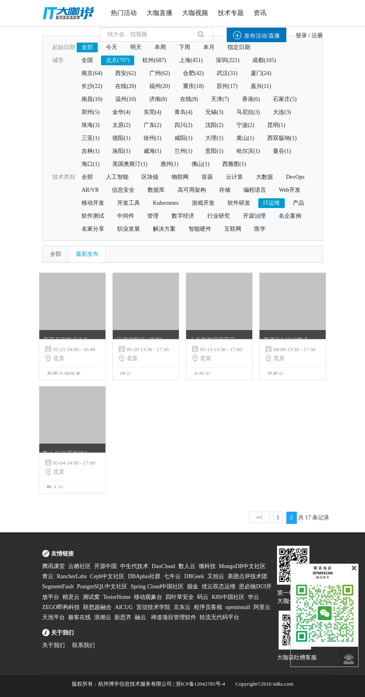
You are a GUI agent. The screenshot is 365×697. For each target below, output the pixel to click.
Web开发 (290, 190)
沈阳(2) (214, 125)
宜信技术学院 (153, 607)
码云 (202, 597)
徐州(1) (152, 138)
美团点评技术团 (247, 576)
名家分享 (93, 229)
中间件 (125, 216)
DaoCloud (163, 566)
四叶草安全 (179, 597)
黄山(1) (245, 138)
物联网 (180, 177)
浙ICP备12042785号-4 (200, 684)
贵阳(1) (214, 151)
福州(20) (159, 86)
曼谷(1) (282, 151)
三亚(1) (90, 138)
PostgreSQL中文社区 (102, 586)
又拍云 (215, 576)
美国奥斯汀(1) (129, 164)
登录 (301, 35)
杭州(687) (154, 60)
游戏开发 (203, 203)
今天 (111, 47)
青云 (48, 576)
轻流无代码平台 (219, 617)
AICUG (124, 607)
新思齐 (122, 617)
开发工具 (128, 203)
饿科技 (207, 566)
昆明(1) (276, 125)
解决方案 (164, 229)
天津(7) (220, 99)
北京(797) (117, 60)
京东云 (182, 607)
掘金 (192, 586)
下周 (184, 47)
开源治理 (254, 216)
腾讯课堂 (53, 566)
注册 (317, 35)
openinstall (237, 607)
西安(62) (125, 73)
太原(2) (121, 125)
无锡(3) (214, 112)
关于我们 (53, 645)
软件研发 (239, 203)
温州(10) (125, 99)
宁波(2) (245, 125)
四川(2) (183, 125)
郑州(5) (90, 112)
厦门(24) (261, 73)
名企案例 (290, 216)
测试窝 (91, 597)
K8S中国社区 (228, 597)
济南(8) (158, 99)
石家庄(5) (284, 99)
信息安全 (123, 190)
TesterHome (117, 597)
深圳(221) (227, 60)
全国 (87, 60)
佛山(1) (200, 164)
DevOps (295, 177)
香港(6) (251, 99)
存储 (224, 190)
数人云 (186, 566)
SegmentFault (58, 586)
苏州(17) (227, 86)
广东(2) (152, 125)
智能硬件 (200, 229)
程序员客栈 (208, 607)
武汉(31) (227, 73)
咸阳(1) (183, 138)
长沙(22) (92, 86)
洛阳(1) (121, 151)
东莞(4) (152, 112)
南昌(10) (92, 99)
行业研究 (218, 216)
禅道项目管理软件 (173, 617)
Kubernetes (166, 203)
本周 (160, 47)
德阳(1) (121, 138)
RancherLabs (72, 576)
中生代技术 (134, 566)
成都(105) (264, 60)
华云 (253, 597)
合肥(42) (193, 73)
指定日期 (239, 47)
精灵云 (70, 597)
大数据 (264, 177)
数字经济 (183, 216)
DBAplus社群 (144, 576)
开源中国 (105, 566)
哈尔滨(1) (248, 151)
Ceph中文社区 (107, 576)
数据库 (156, 190)
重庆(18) (193, 86)
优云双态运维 (219, 586)
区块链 (150, 177)
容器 (207, 177)
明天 (136, 47)
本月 (209, 47)
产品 (298, 203)
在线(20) (125, 86)
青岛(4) (183, 112)
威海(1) (152, 151)
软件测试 (93, 216)
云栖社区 (79, 566)
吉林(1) (90, 151)
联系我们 (83, 645)
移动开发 (93, 203)
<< (259, 518)
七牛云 (172, 576)
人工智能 (117, 177)
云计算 (234, 177)
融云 (141, 617)
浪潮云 (102, 617)
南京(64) (92, 73)
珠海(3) (90, 125)
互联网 (232, 229)
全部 (87, 47)
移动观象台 (148, 597)
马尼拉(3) (248, 112)
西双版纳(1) (281, 138)
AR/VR (90, 190)
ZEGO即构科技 (61, 607)
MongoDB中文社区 (242, 566)
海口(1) (90, 164)
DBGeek (194, 576)
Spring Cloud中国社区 (157, 586)
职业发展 (128, 229)
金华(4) (121, 112)
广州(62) (159, 73)
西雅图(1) (234, 164)
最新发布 (87, 254)
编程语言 (254, 190)
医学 (260, 229)
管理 (153, 216)
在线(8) (189, 99)
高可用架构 (192, 190)
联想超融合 (97, 607)
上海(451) (191, 60)
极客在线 (79, 617)
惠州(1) (169, 164)
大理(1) (214, 138)
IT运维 (271, 203)
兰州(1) (183, 151)
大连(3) (282, 112)
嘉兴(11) (261, 86)
